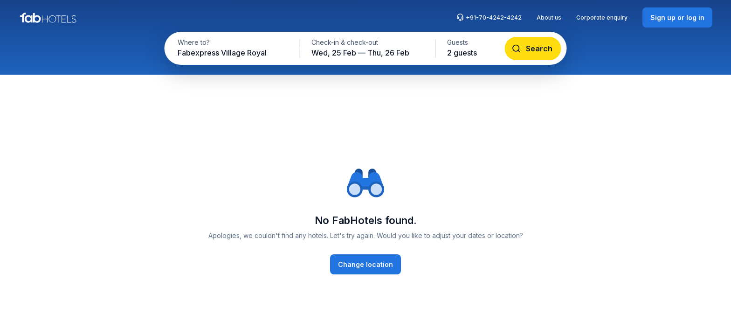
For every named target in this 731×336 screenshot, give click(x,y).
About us (549, 17)
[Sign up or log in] (677, 17)
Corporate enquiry (602, 17)
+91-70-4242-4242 (489, 17)
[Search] (533, 48)
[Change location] (365, 264)
